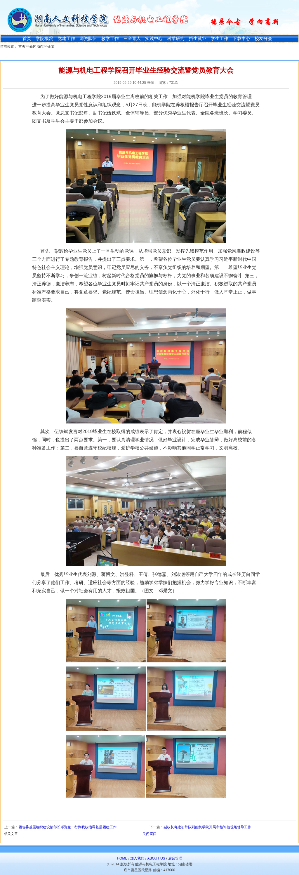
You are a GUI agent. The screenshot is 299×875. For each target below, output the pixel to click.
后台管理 (175, 858)
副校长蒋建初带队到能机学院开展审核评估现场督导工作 (207, 827)
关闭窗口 (149, 834)
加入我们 (137, 858)
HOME (122, 858)
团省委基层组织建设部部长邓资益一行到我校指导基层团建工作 (67, 827)
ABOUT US (156, 858)
